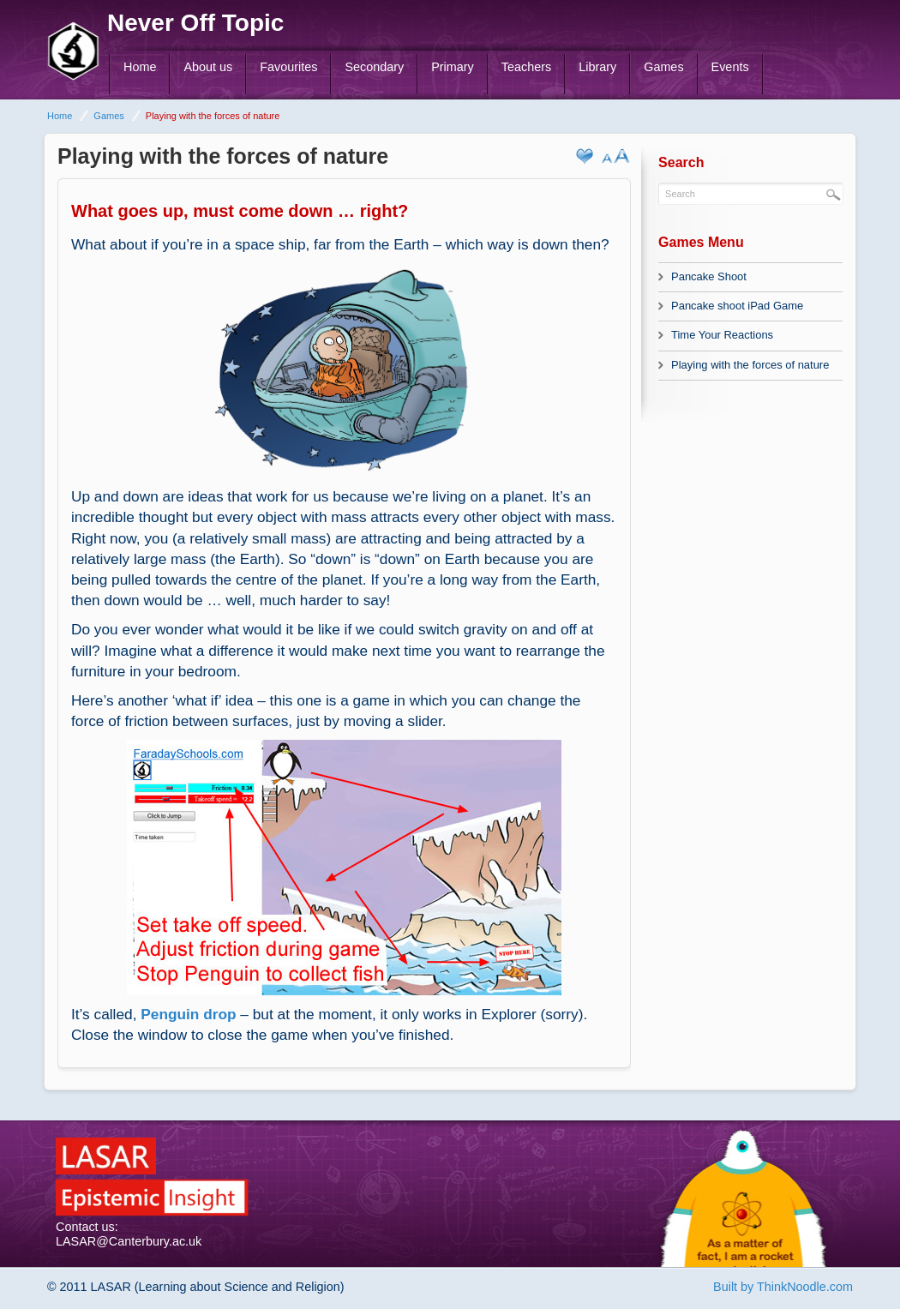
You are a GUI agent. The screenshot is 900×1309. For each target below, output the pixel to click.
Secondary (374, 67)
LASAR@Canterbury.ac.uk (128, 1241)
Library (597, 67)
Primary (452, 67)
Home (139, 67)
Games (663, 67)
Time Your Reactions (722, 334)
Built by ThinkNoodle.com (783, 1287)
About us (207, 67)
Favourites (288, 67)
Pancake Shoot (709, 276)
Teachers (526, 67)
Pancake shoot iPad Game (737, 305)
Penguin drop (188, 1014)
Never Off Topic (195, 22)
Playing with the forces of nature (750, 364)
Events (730, 67)
